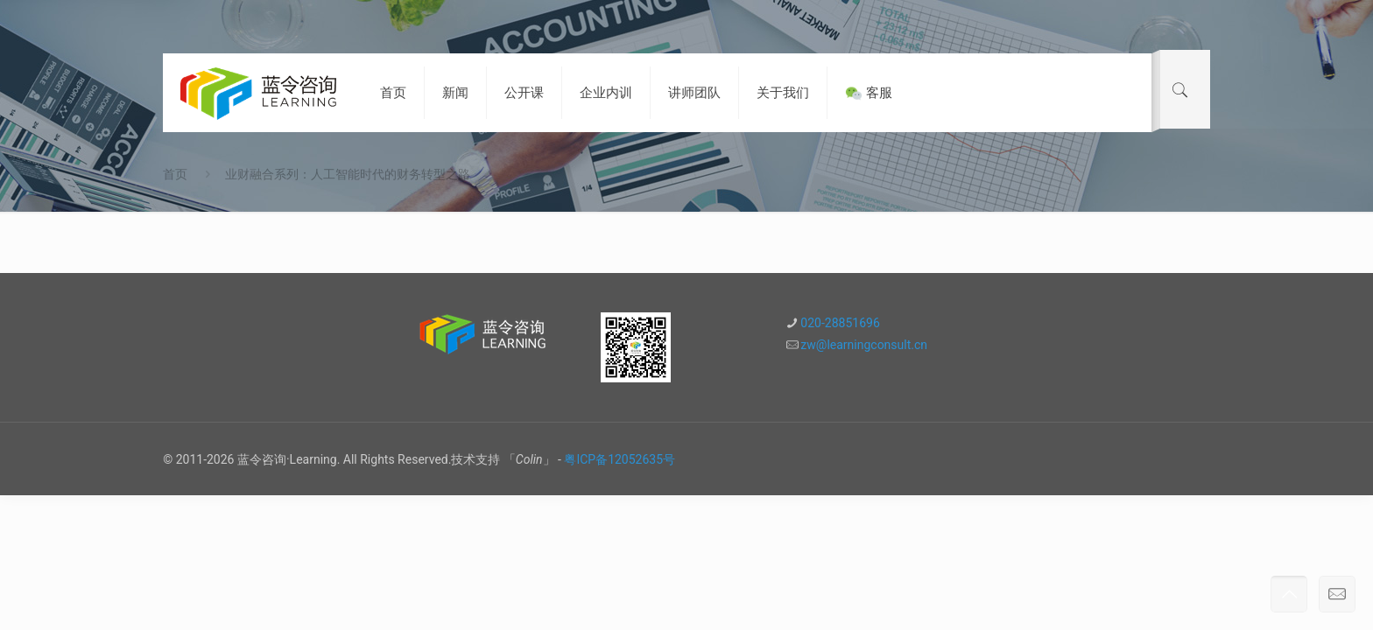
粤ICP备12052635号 (619, 459)
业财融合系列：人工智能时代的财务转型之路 (347, 174)
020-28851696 (839, 323)
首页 (175, 174)
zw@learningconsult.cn (863, 345)
